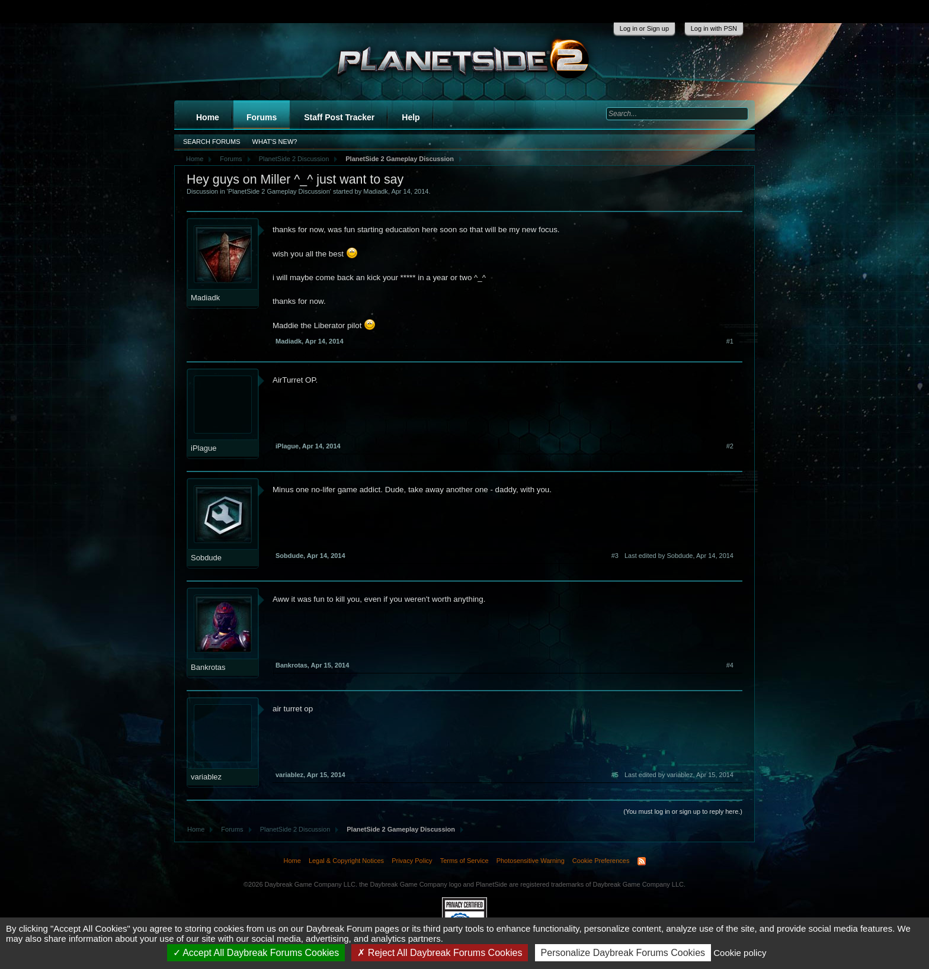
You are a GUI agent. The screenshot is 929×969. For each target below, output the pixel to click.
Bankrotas (208, 667)
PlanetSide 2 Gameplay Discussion (279, 191)
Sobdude (206, 557)
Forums (261, 117)
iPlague (203, 448)
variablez (206, 776)
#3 (615, 555)
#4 (729, 665)
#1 (729, 341)
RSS (642, 861)
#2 (729, 446)
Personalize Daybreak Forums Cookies (623, 953)
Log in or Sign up (644, 28)
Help (410, 117)
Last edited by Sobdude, (678, 555)
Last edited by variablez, (678, 774)
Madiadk (375, 191)
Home (207, 117)
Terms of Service (464, 860)
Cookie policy (739, 953)
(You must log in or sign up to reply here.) (682, 811)
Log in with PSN (714, 28)
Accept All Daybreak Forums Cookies (256, 953)
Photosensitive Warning (530, 860)
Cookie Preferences (601, 860)
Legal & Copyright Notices (346, 860)
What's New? (274, 141)
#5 (615, 774)
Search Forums (212, 141)
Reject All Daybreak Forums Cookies (439, 953)
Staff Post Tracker (339, 117)
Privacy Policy (412, 860)
